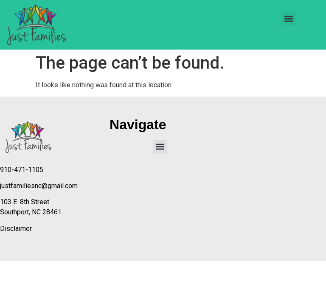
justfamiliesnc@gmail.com (39, 186)
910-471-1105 (21, 170)
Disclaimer (16, 229)
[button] (288, 18)
